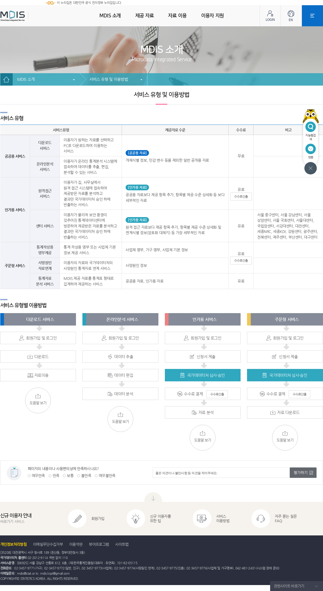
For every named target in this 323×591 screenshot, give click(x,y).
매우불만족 (107, 475)
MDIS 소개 (26, 79)
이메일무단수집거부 (48, 544)
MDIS (25, 16)
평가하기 (301, 472)
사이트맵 (121, 544)
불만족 (86, 475)
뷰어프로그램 (99, 544)
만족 (56, 475)
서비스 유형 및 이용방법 (108, 79)
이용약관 (75, 544)
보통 (70, 475)
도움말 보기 (38, 399)
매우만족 (38, 475)
